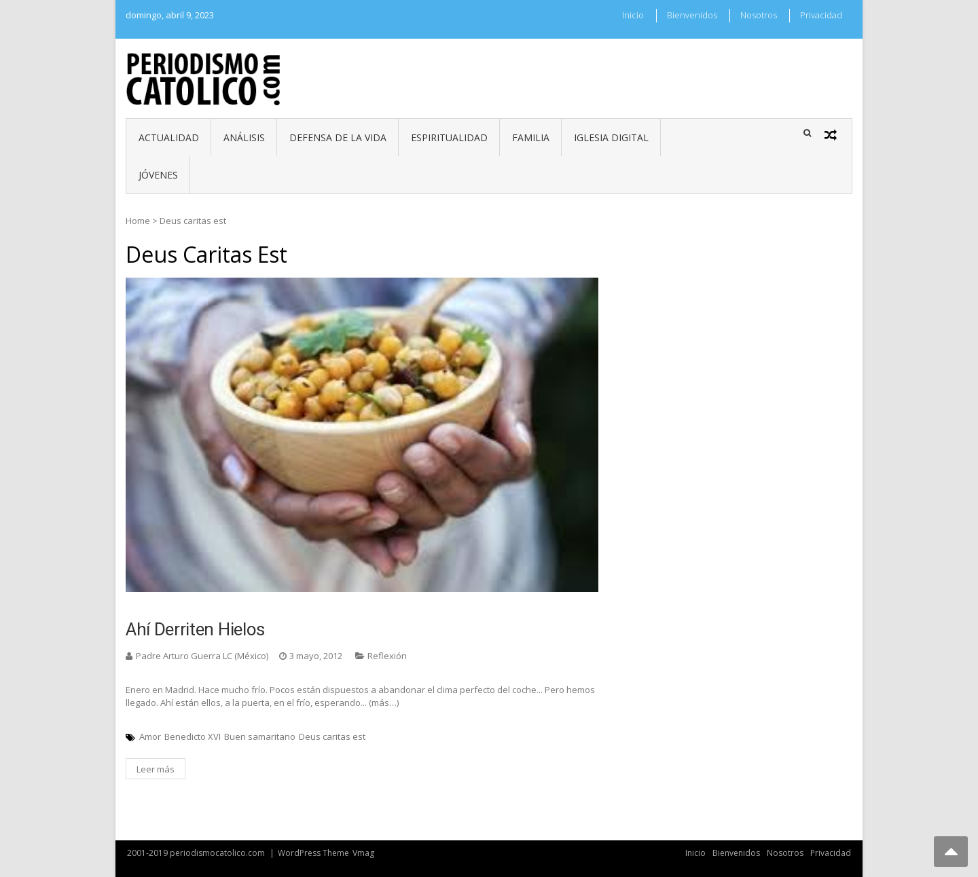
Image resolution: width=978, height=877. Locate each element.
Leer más (156, 769)
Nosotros (758, 15)
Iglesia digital (611, 137)
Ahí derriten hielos (195, 629)
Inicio (633, 15)
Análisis (244, 137)
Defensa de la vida (337, 137)
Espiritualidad (449, 137)
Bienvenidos (692, 15)
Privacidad (821, 15)
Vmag (363, 853)
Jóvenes (158, 174)
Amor (150, 736)
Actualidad (169, 137)
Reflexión (387, 656)
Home (138, 220)
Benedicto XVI (192, 736)
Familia (530, 137)
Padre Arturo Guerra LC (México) (202, 656)
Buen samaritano (259, 736)
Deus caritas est (332, 736)
